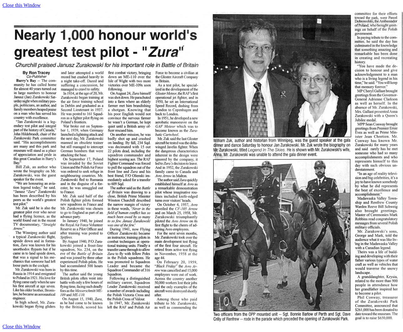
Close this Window (22, 5)
